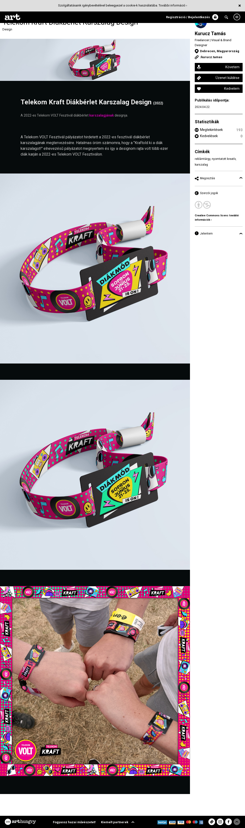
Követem (232, 67)
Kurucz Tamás (210, 33)
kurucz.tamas (211, 57)
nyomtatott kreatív (224, 159)
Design (7, 29)
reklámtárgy (202, 159)
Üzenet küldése (227, 78)
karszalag (201, 164)
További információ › (173, 5)
